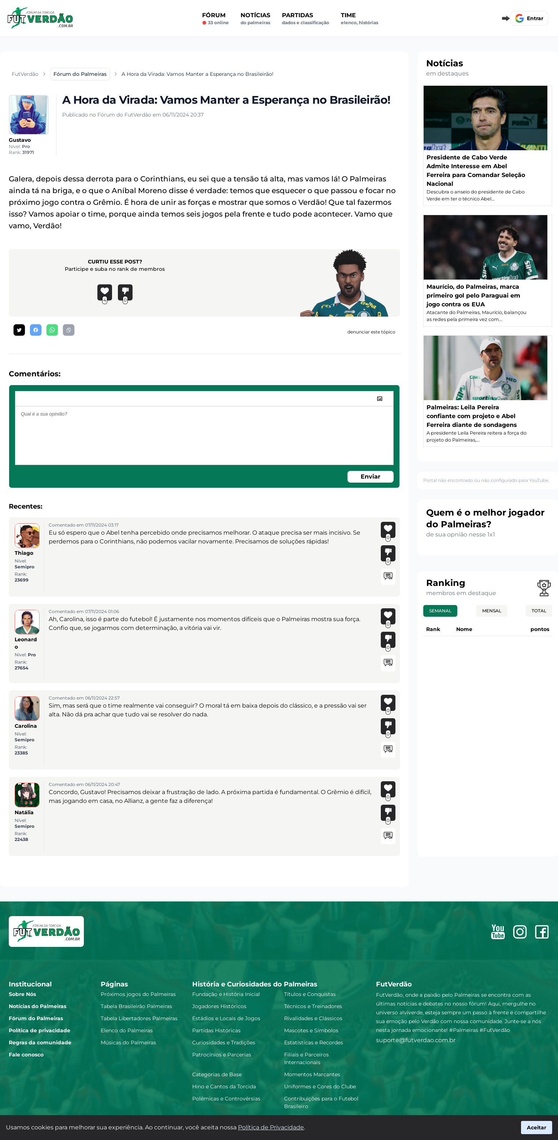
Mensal (491, 610)
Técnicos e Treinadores (313, 1006)
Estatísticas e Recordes (313, 1042)
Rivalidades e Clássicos (313, 1018)
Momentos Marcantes (312, 1074)
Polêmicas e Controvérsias (226, 1098)
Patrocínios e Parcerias (221, 1054)
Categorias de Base (217, 1074)
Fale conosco (26, 1054)
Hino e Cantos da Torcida (224, 1086)
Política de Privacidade (271, 1127)
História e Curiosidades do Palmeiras (254, 984)
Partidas (305, 19)
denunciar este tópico (371, 332)
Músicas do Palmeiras (128, 1042)
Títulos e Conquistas (310, 994)
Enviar (370, 476)
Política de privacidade (39, 1030)
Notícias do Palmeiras (37, 1006)
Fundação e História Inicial (226, 994)
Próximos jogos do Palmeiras (138, 994)
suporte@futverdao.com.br (415, 1040)
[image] (380, 398)
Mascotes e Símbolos (311, 1030)
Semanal (440, 610)
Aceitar (536, 1127)
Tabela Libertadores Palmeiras (139, 1018)
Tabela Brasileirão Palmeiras (136, 1006)
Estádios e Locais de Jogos (226, 1018)
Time (359, 19)
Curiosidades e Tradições (223, 1042)
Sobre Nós (22, 994)
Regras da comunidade (40, 1042)
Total (539, 610)
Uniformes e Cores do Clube (320, 1086)
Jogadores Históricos (219, 1006)
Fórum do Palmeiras (36, 1018)
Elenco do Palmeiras (127, 1030)
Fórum (215, 19)
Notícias (255, 19)
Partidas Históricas (216, 1030)
